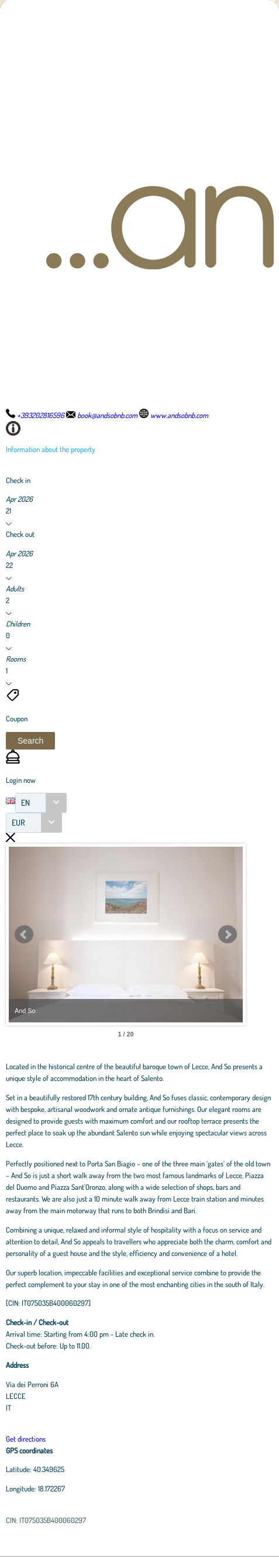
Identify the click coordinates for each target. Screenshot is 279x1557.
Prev (24, 934)
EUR (18, 822)
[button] (30, 741)
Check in (18, 480)
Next (227, 934)
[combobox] (41, 803)
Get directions (26, 1438)
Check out (20, 534)
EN (25, 802)
